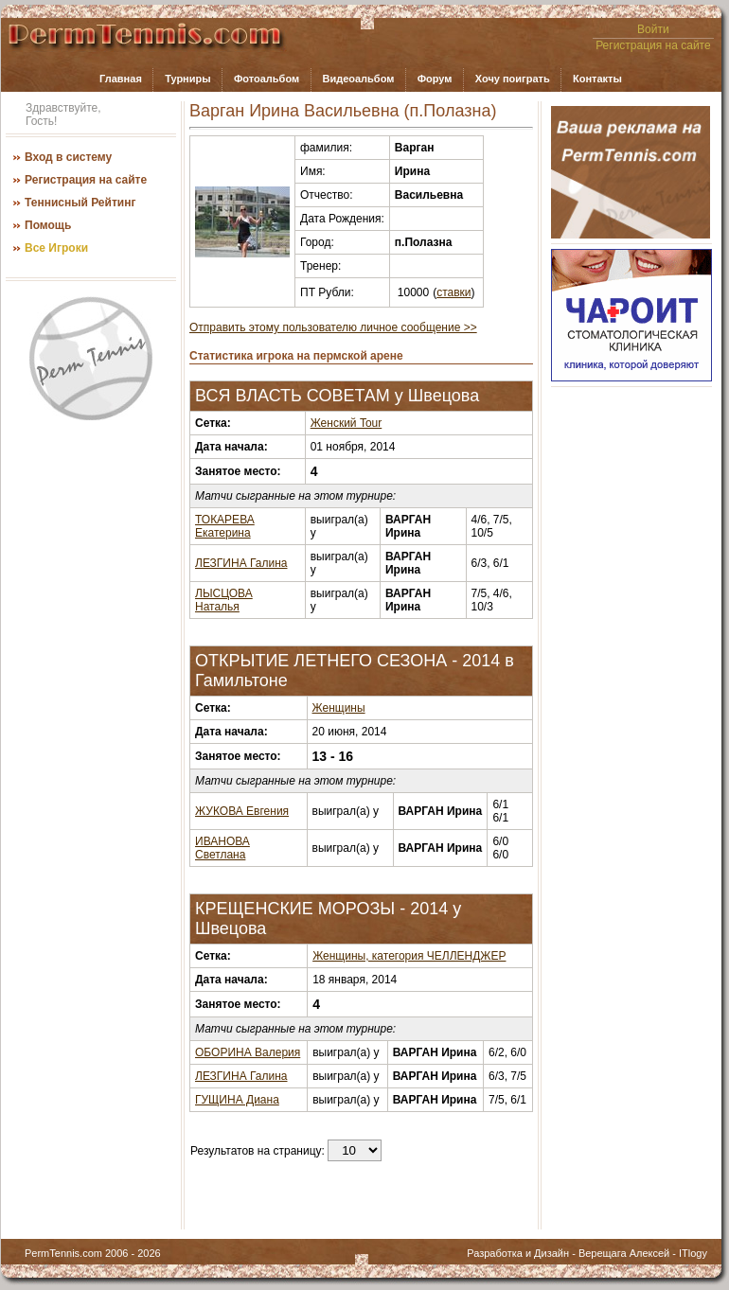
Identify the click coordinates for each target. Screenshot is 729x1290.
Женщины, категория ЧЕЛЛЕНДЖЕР (409, 956)
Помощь (48, 225)
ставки (453, 292)
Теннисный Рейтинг (80, 202)
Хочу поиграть (512, 78)
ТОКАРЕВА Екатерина (225, 526)
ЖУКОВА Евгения (242, 811)
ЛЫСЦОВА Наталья (224, 600)
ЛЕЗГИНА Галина (241, 563)
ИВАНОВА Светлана (222, 848)
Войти (653, 29)
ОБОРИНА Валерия (247, 1052)
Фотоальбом (266, 78)
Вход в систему (68, 157)
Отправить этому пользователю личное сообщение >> (333, 327)
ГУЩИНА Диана (237, 1099)
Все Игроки (56, 248)
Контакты (597, 78)
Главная (120, 78)
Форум (435, 78)
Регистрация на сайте (653, 45)
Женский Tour (346, 423)
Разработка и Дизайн (518, 1253)
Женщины (338, 708)
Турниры (188, 78)
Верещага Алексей (623, 1253)
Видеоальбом (358, 78)
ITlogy (693, 1253)
